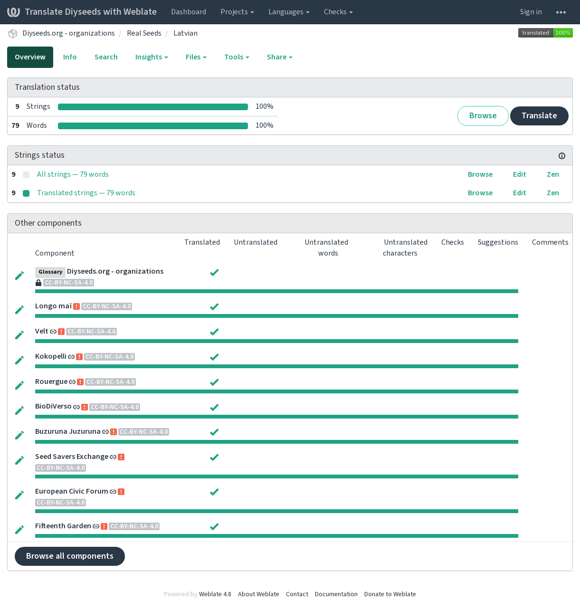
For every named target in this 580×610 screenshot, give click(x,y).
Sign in (531, 12)
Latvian (185, 33)
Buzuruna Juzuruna (68, 431)
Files (196, 57)
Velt (41, 331)
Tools (236, 57)
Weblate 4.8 (215, 594)
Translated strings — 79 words (86, 193)
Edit (519, 174)
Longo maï (53, 306)
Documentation (336, 594)
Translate (539, 116)
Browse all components (70, 556)
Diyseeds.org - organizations (68, 33)
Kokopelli (51, 356)
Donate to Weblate (390, 594)
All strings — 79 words (73, 174)
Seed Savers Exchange (71, 456)
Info (70, 57)
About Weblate (258, 594)
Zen (553, 174)
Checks (338, 12)
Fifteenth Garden (63, 526)
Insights (151, 57)
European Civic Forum (71, 491)
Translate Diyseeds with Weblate (82, 12)
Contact (297, 594)
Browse (483, 116)
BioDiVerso (53, 406)
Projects (237, 12)
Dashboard (188, 12)
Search (106, 57)
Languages (289, 12)
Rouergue (51, 381)
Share (280, 57)
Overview (30, 57)
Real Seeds (144, 33)
